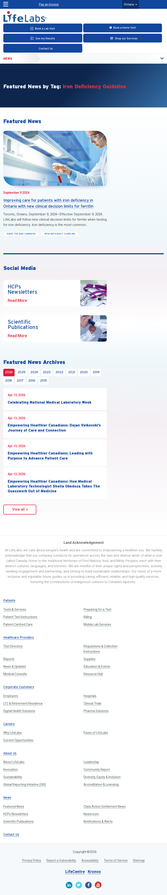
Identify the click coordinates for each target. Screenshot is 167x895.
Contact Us (11, 834)
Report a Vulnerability (61, 860)
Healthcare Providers (18, 637)
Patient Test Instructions (20, 617)
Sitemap (139, 860)
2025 (22, 372)
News (7, 58)
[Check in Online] (122, 28)
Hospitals (90, 696)
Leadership (91, 762)
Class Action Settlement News (105, 806)
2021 (71, 372)
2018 (8, 380)
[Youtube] (98, 885)
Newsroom (91, 814)
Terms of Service (116, 860)
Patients (9, 600)
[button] (6, 3)
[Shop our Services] (122, 38)
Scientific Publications (18, 821)
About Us (10, 753)
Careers (9, 724)
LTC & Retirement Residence (23, 703)
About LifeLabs (13, 762)
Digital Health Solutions (19, 711)
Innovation (10, 769)
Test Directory (13, 646)
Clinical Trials (92, 703)
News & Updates (14, 666)
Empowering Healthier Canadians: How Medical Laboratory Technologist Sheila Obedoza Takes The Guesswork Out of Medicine (54, 486)
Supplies (89, 659)
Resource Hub (93, 674)
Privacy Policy (31, 860)
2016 (31, 380)
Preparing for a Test (97, 609)
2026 (9, 372)
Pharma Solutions (96, 711)
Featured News (13, 806)
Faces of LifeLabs (96, 732)
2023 (47, 372)
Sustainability (12, 777)
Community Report (97, 769)
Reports (8, 659)
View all (20, 509)
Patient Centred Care (18, 624)
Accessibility (90, 860)
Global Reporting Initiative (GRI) (24, 784)
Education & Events (97, 666)
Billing (88, 617)
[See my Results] (42, 38)
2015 (43, 380)
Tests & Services (14, 609)
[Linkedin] (69, 885)
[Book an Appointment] (42, 28)
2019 (96, 372)
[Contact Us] (42, 48)
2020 (84, 372)
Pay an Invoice (49, 4)
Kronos (94, 871)
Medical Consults (15, 674)
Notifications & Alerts (98, 821)
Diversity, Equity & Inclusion (102, 777)
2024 (34, 372)
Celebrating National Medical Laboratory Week (49, 402)
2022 (59, 372)
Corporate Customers (18, 687)
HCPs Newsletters (15, 814)
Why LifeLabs (12, 732)
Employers (10, 696)
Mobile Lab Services (97, 624)
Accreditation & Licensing (101, 784)
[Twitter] (78, 885)
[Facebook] (88, 885)
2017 (20, 380)
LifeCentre (75, 871)
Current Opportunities (18, 740)
